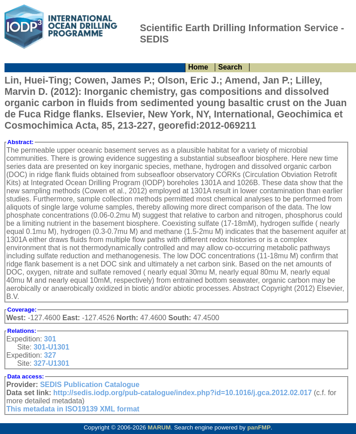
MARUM (159, 427)
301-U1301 (51, 347)
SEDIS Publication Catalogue (89, 384)
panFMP (259, 427)
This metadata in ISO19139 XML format (72, 409)
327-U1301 (51, 363)
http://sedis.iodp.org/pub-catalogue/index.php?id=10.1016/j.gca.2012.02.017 (182, 393)
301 (50, 339)
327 (50, 355)
